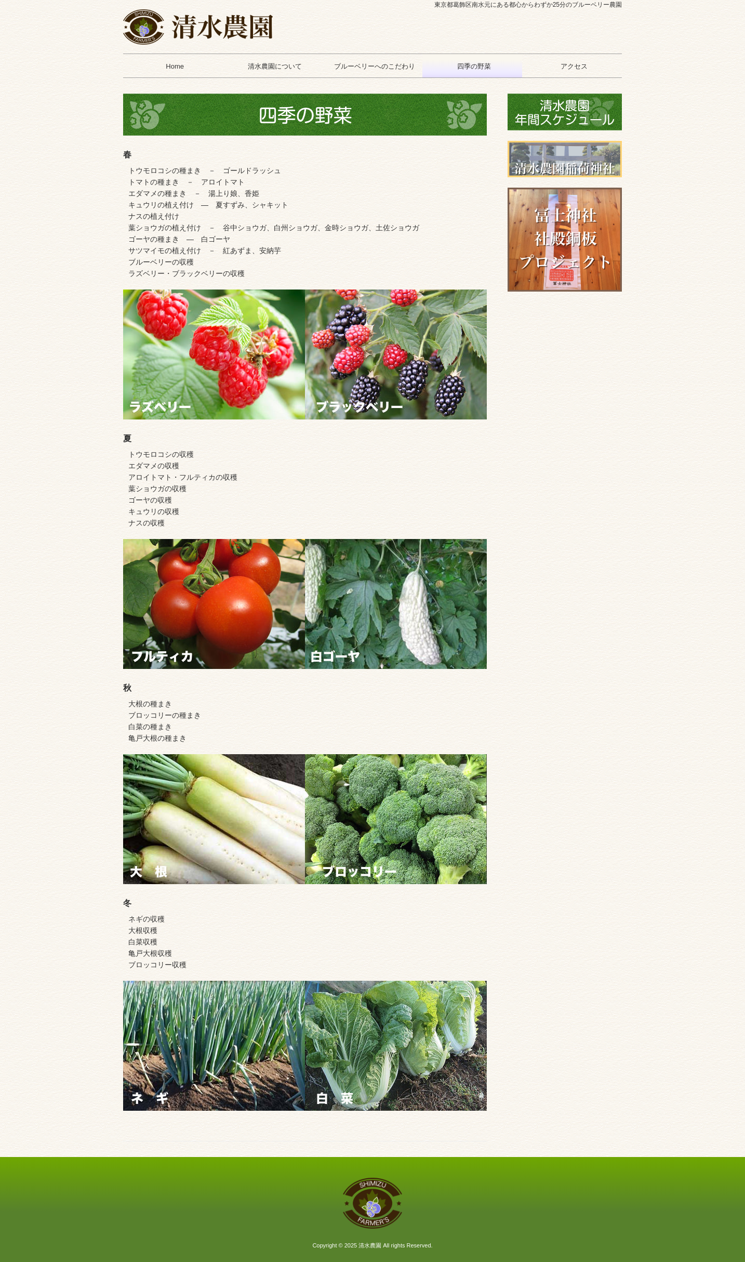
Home (173, 66)
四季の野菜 (472, 66)
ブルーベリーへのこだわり (372, 66)
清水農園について (272, 66)
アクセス (571, 66)
